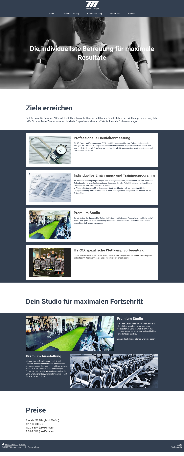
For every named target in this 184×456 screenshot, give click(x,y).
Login (179, 444)
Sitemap (22, 444)
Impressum (16, 447)
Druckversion (10, 444)
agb (24, 447)
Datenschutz (33, 447)
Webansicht (176, 447)
